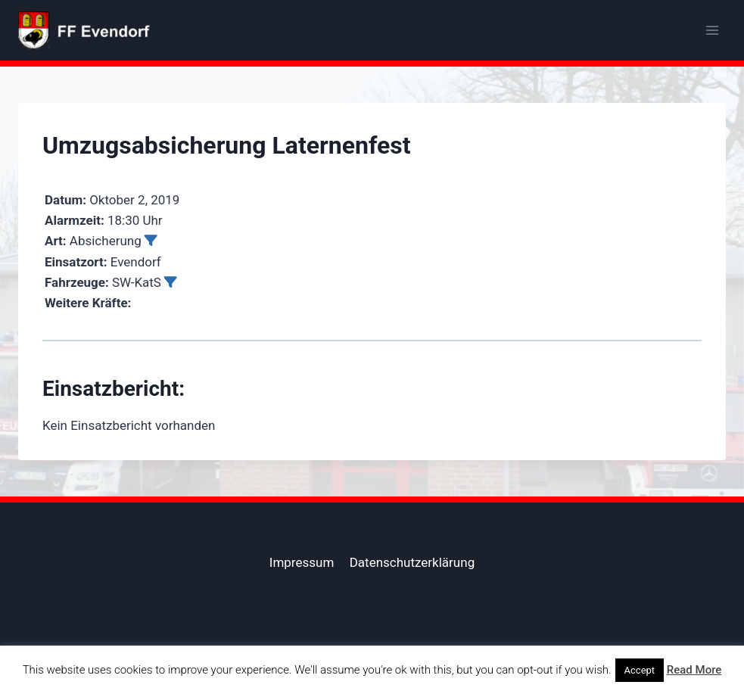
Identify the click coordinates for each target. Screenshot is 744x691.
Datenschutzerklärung (412, 562)
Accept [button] (639, 670)
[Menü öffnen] (712, 30)
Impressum (302, 562)
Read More (694, 670)
